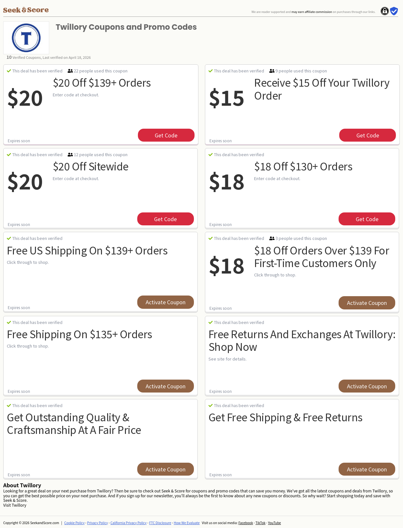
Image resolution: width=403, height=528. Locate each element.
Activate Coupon (165, 302)
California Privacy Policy (128, 522)
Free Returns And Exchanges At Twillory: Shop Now (302, 340)
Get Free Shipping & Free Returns (285, 416)
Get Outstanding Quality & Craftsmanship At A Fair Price (74, 423)
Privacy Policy (97, 522)
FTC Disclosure (160, 522)
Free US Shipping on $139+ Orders (87, 249)
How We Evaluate (187, 522)
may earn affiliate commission (311, 12)
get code (166, 135)
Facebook (245, 522)
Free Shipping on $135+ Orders (79, 333)
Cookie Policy (74, 522)
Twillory (19, 505)
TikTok (260, 522)
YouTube (274, 522)
